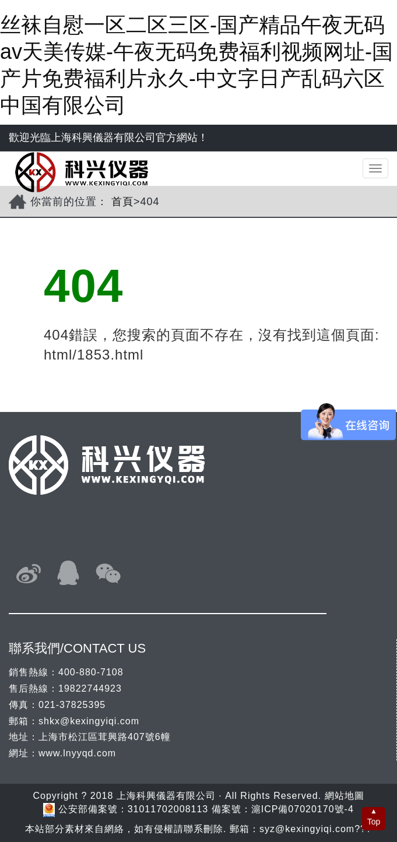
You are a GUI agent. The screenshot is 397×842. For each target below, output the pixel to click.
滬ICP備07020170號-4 (302, 809)
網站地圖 (344, 796)
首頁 (122, 201)
